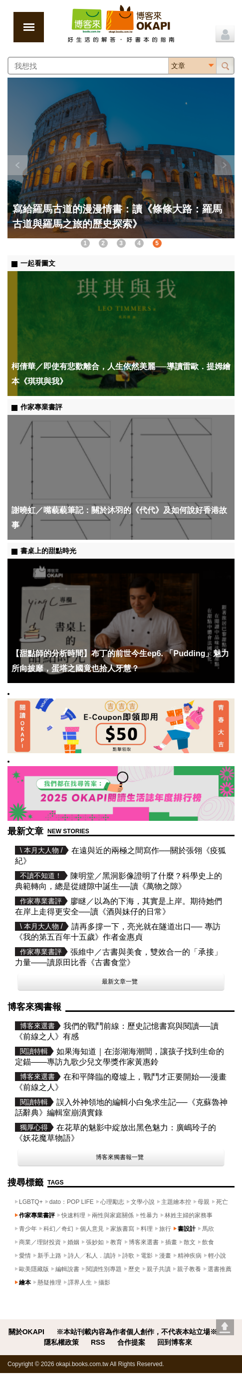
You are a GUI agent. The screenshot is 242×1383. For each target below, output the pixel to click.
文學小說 (143, 1201)
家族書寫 (122, 1228)
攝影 (104, 1282)
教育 (116, 1242)
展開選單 (28, 27)
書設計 (187, 1228)
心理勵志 (112, 1201)
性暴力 (149, 1215)
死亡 (222, 1201)
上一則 (17, 165)
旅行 (165, 1228)
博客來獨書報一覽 (120, 1157)
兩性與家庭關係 (113, 1215)
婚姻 (73, 1242)
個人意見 (92, 1228)
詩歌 (128, 1255)
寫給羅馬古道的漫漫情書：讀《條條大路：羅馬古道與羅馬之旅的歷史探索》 (117, 216)
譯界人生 (80, 1282)
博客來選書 (144, 1242)
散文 (190, 1242)
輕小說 (217, 1255)
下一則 (225, 165)
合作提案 (131, 1342)
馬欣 (208, 1228)
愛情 (25, 1255)
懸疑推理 (49, 1282)
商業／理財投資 (40, 1242)
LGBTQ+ (31, 1201)
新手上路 (49, 1255)
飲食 (208, 1242)
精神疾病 (190, 1255)
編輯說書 (67, 1269)
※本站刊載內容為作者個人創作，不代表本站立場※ (136, 1332)
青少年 (28, 1228)
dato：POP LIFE (71, 1201)
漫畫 (165, 1255)
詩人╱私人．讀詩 (92, 1255)
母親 (204, 1201)
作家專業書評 (37, 1215)
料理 (147, 1228)
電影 (147, 1255)
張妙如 (95, 1242)
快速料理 (73, 1215)
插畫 (171, 1242)
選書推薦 (220, 1269)
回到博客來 (174, 1342)
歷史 (134, 1269)
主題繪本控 (176, 1201)
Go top (225, 1327)
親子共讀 (159, 1269)
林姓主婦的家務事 (189, 1215)
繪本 (25, 1282)
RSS (98, 1342)
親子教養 (189, 1269)
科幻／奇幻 (58, 1228)
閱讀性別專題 (104, 1269)
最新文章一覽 (120, 981)
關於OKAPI (26, 1332)
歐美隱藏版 (34, 1269)
